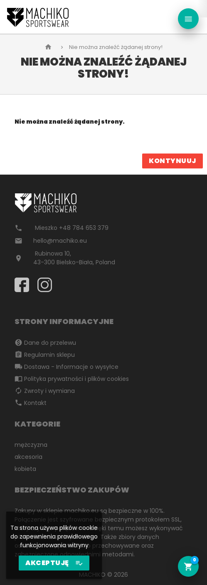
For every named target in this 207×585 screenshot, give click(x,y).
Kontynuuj (172, 161)
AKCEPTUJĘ (54, 563)
